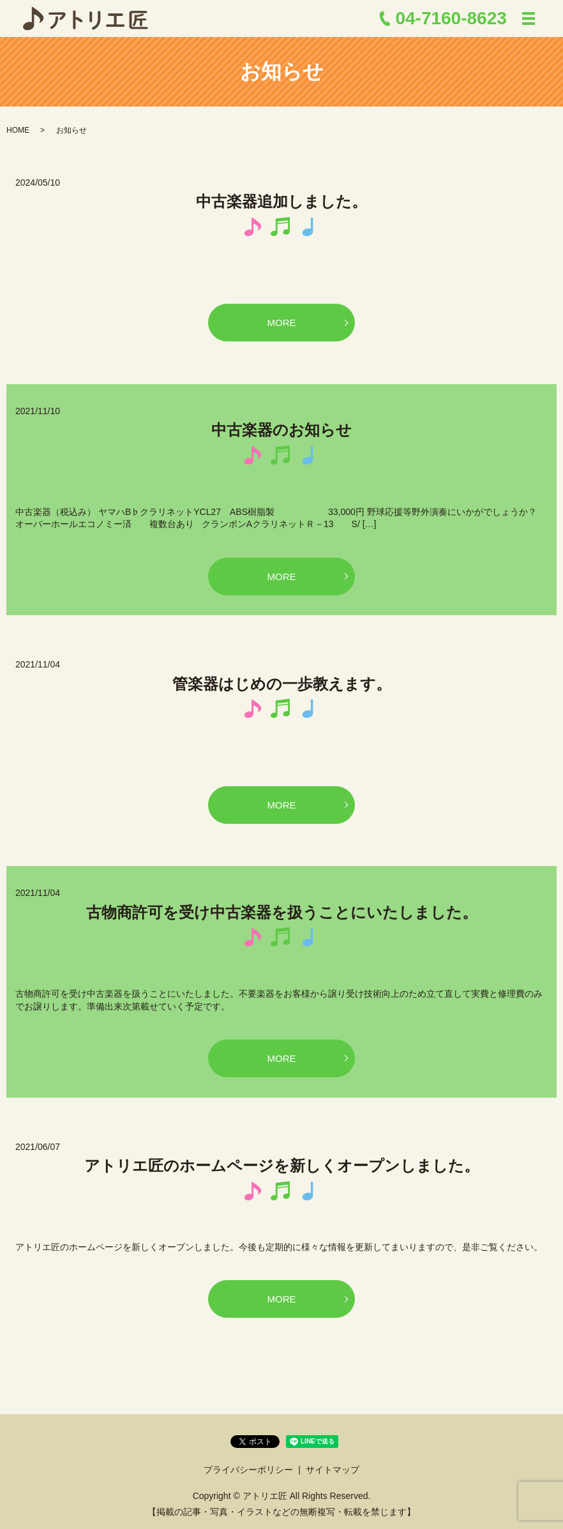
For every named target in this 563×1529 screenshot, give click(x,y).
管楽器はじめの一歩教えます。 (281, 683)
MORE (281, 322)
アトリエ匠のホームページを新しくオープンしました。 (281, 1165)
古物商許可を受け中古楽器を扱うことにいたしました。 (281, 912)
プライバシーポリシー (248, 1470)
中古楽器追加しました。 (281, 201)
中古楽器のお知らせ (281, 429)
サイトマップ (332, 1470)
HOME (17, 130)
